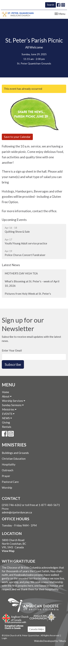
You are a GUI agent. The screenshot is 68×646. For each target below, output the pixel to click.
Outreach (7, 470)
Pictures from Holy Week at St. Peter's (28, 293)
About (7, 396)
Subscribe (13, 364)
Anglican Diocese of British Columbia (35, 606)
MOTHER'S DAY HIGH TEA (21, 273)
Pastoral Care (10, 481)
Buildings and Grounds (15, 452)
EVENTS (8, 413)
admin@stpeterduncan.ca (17, 512)
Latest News (11, 265)
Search (50, 4)
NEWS (7, 418)
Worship (7, 487)
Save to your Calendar (17, 136)
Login (4, 638)
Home (5, 392)
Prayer (6, 476)
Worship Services (13, 400)
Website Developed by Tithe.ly (50, 640)
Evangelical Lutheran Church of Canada (14, 625)
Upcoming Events (14, 220)
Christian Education (14, 458)
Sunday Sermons (13, 405)
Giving (6, 422)
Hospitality (8, 464)
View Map (8, 550)
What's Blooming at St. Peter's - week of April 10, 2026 (32, 283)
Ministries (9, 409)
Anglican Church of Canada (15, 617)
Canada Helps (36, 629)
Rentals (6, 426)
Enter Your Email (12, 350)
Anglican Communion (42, 617)
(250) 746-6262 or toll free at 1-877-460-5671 (31, 505)
